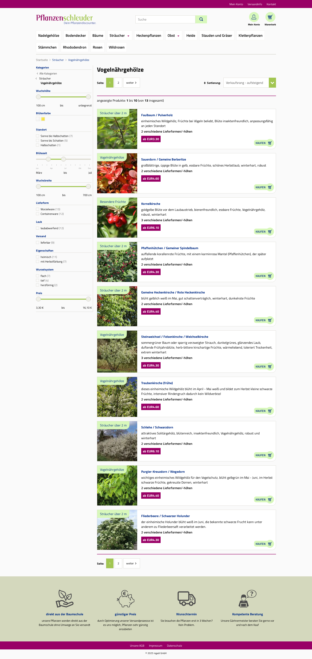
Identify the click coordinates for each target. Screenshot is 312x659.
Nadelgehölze (48, 35)
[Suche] (165, 19)
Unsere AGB (137, 645)
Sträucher (117, 35)
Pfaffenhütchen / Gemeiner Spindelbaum (169, 248)
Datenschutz (174, 645)
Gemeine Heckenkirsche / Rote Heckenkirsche (173, 292)
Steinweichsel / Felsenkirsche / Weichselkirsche (174, 337)
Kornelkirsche (150, 204)
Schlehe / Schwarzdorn (157, 427)
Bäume (97, 35)
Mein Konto (236, 4)
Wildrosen (117, 47)
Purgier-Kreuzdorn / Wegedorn (163, 472)
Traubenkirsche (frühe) (157, 383)
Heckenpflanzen (148, 35)
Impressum (155, 645)
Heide (190, 35)
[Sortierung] (249, 83)
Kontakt (271, 4)
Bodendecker (76, 35)
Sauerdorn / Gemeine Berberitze (163, 159)
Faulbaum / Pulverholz (157, 115)
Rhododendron (74, 47)
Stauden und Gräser (217, 35)
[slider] (38, 96)
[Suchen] (201, 19)
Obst (171, 35)
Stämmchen (47, 47)
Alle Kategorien (48, 73)
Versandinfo (255, 4)
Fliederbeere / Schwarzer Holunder (165, 516)
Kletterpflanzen (251, 35)
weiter (130, 82)
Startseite (42, 59)
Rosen (97, 47)
